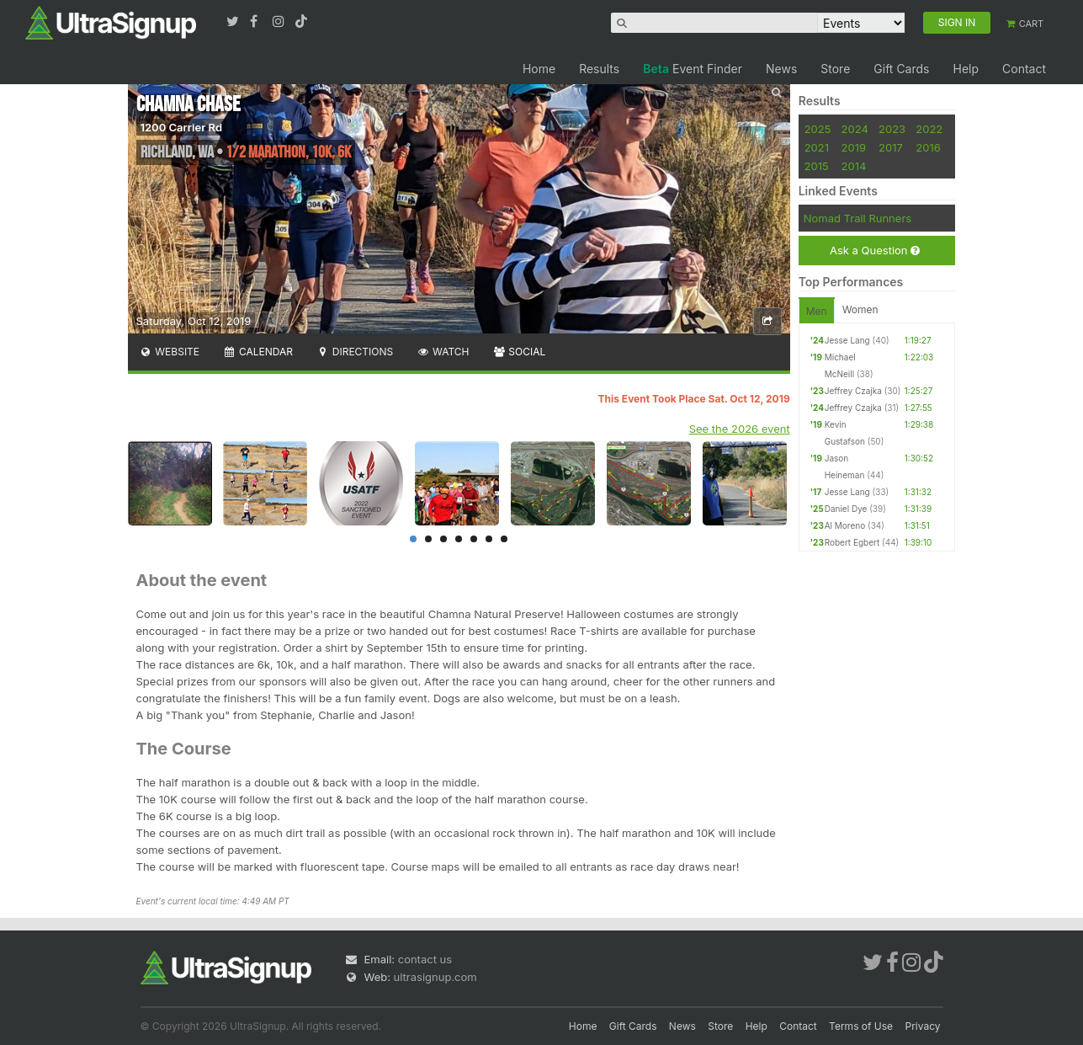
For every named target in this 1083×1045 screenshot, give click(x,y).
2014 (854, 166)
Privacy (923, 1026)
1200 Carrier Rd (182, 127)
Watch (443, 351)
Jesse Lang (847, 340)
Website (170, 351)
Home (539, 68)
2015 (816, 166)
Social (519, 351)
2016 (928, 147)
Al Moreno (845, 525)
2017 (891, 147)
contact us (425, 959)
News (781, 68)
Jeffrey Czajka (853, 391)
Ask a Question (875, 250)
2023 (892, 129)
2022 (929, 129)
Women (860, 309)
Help (966, 68)
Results (599, 68)
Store (835, 68)
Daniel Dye (846, 509)
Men (816, 311)
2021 (816, 147)
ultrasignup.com (435, 977)
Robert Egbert (852, 542)
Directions (354, 351)
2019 (853, 147)
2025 (817, 129)
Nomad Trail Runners (857, 218)
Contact (1024, 68)
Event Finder (692, 68)
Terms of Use (861, 1026)
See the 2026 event (739, 428)
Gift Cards (901, 68)
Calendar (258, 351)
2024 (854, 129)
